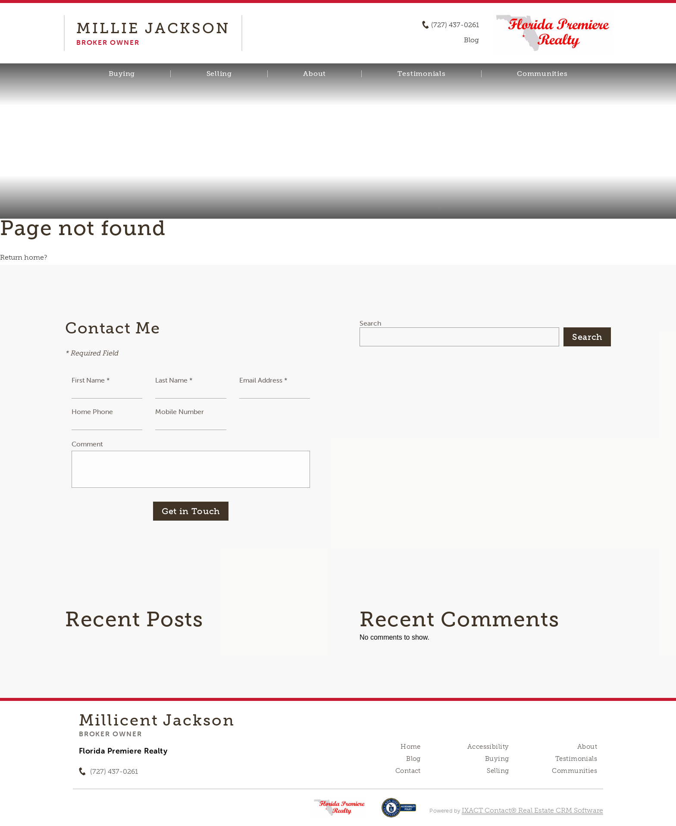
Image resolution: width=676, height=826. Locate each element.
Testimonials (421, 73)
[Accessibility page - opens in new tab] (399, 812)
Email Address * (263, 380)
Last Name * (174, 380)
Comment (87, 444)
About (314, 73)
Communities (542, 73)
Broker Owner (110, 733)
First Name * (91, 380)
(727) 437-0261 (455, 25)
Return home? (23, 257)
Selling (219, 73)
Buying (122, 73)
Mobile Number (179, 411)
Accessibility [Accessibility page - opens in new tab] (488, 747)
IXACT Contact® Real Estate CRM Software (532, 810)
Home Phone (92, 411)
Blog (413, 759)
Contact (408, 771)
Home (411, 747)
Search (370, 323)
